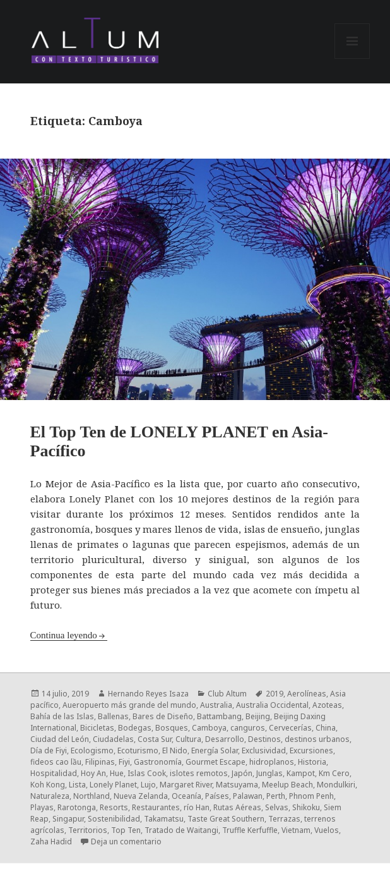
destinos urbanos (317, 739)
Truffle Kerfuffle (250, 830)
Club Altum (227, 693)
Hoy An (93, 773)
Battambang (219, 716)
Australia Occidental (272, 705)
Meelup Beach (287, 784)
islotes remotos (199, 773)
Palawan (248, 796)
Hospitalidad (53, 773)
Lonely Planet (113, 784)
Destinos (264, 739)
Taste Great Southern (225, 818)
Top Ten (126, 830)
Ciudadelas (113, 739)
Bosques (171, 727)
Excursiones (311, 750)
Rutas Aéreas (237, 807)
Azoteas (327, 705)
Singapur (68, 818)
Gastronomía (158, 761)
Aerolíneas (306, 693)
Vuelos (326, 830)
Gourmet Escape (215, 761)
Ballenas (113, 716)
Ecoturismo (137, 750)
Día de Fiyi (48, 750)
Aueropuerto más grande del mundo (129, 705)
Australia (216, 705)
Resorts (114, 807)
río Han (197, 807)
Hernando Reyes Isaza (148, 693)
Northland (91, 796)
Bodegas (134, 727)
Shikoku (306, 807)
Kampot (301, 773)
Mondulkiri (336, 784)
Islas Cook (146, 773)
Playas (42, 807)
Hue (117, 773)
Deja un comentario (126, 841)
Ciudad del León (59, 739)
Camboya (209, 727)
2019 (274, 693)
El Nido (174, 750)
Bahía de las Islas (62, 716)
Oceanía (186, 796)
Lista (77, 784)
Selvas (276, 807)
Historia (312, 761)
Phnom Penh (311, 796)
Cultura (188, 739)
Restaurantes (156, 807)
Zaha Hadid (51, 841)
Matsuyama (237, 784)
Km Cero (334, 773)
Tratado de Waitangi (181, 830)
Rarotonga (76, 807)
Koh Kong (47, 784)
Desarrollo (224, 739)
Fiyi (124, 761)
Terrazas (284, 818)
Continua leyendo (63, 635)
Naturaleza (49, 796)
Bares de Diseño (163, 716)
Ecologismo (92, 750)
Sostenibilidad (114, 818)
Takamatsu (164, 818)
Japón (242, 773)
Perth (275, 796)
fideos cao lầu (55, 761)
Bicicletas (97, 727)
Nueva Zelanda (141, 796)
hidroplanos (271, 761)
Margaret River (186, 784)
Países (217, 796)
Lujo (148, 784)
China (326, 727)
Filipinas (100, 761)
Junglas (269, 773)
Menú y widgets (352, 58)
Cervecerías (290, 727)
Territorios (87, 830)
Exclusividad (264, 750)
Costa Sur (155, 739)
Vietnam (295, 830)
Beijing (257, 716)
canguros (247, 727)
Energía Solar (214, 750)
